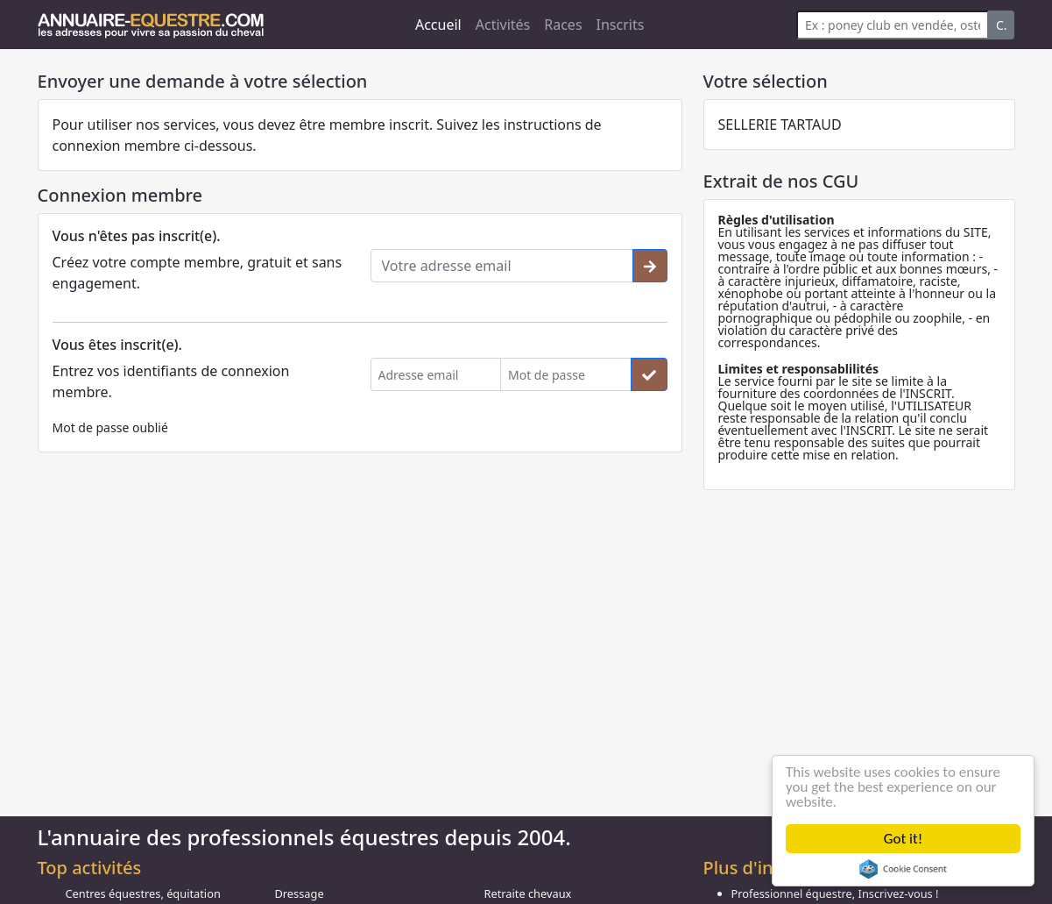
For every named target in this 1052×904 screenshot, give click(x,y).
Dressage (299, 893)
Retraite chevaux (528, 893)
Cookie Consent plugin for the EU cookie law (903, 869)
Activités (503, 24)
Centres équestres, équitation (143, 893)
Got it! (903, 838)
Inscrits (621, 24)
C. (1001, 25)
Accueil (438, 24)
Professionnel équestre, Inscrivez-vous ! (835, 893)
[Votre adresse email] (502, 265)
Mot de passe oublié (110, 427)
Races (563, 24)
